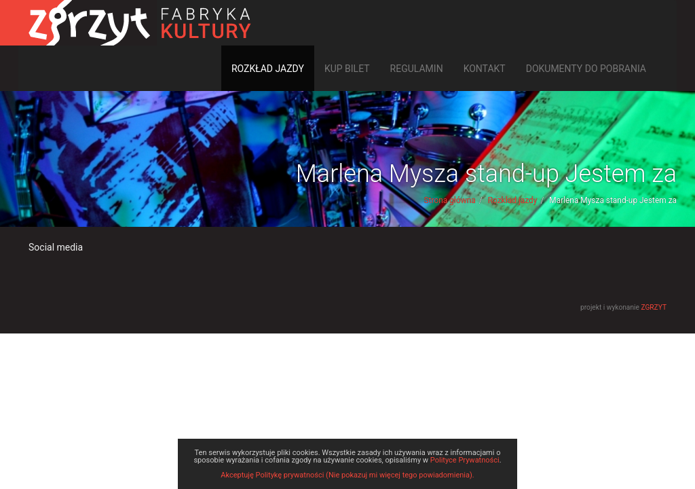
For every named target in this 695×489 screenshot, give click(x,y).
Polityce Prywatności (465, 460)
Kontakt (485, 68)
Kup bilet (347, 68)
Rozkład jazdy (267, 68)
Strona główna (450, 200)
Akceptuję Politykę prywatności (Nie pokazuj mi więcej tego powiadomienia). (347, 475)
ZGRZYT (653, 307)
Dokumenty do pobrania (586, 68)
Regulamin (416, 68)
